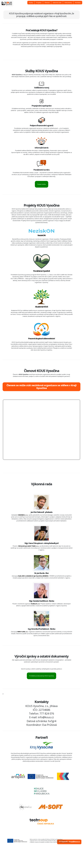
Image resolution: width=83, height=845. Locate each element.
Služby (31, 2)
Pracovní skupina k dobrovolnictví (41, 338)
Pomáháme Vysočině (41, 271)
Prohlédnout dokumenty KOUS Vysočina (41, 676)
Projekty (38, 2)
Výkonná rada (57, 2)
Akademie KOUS (41, 306)
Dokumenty (68, 2)
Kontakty (78, 2)
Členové (47, 2)
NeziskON (42, 235)
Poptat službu (41, 184)
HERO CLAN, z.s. (22, 632)
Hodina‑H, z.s (35, 604)
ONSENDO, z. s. (23, 515)
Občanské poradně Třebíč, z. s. (28, 546)
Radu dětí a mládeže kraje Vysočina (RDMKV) (33, 576)
